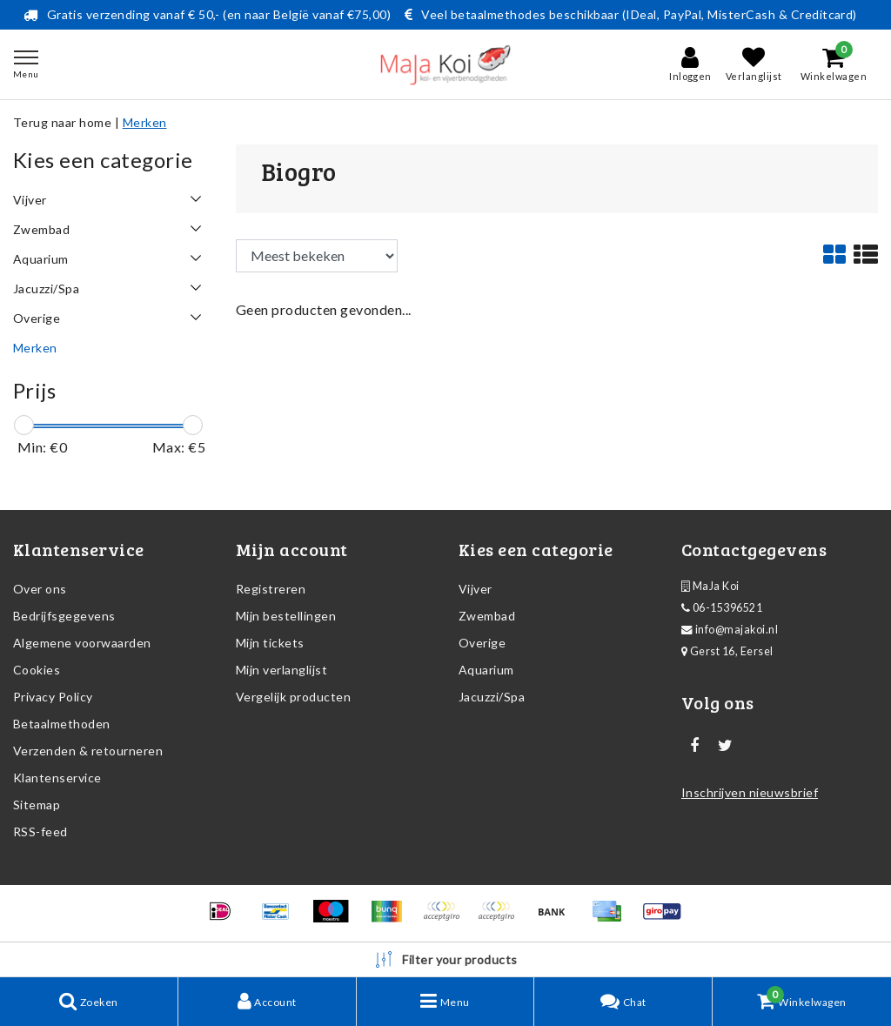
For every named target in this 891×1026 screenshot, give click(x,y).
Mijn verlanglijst (281, 669)
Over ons (40, 588)
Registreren (270, 588)
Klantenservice (57, 777)
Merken (145, 122)
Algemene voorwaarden (82, 642)
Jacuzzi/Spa (492, 696)
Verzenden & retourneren (88, 750)
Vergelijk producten (293, 696)
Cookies (36, 669)
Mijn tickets (270, 642)
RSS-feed (40, 831)
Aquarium (486, 669)
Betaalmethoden (62, 723)
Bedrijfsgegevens (64, 615)
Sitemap (36, 804)
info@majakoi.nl (729, 629)
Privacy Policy (53, 696)
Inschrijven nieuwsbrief (749, 792)
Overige (482, 642)
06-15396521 (721, 607)
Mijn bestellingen (286, 615)
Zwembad (487, 615)
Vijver (475, 588)
